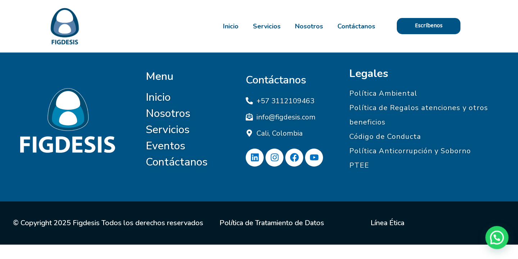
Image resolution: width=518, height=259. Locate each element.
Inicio (230, 26)
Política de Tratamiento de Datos (271, 223)
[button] (498, 242)
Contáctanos (356, 26)
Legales (368, 73)
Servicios (267, 26)
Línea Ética (387, 223)
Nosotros (309, 26)
